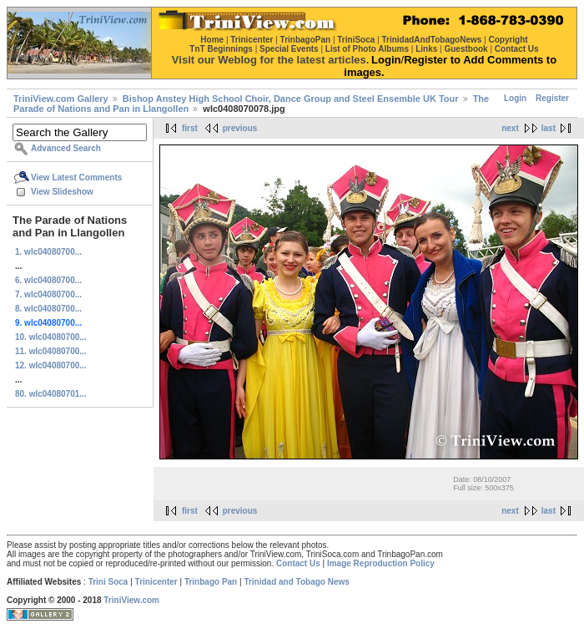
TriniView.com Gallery (60, 99)
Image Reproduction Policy (381, 563)
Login (515, 98)
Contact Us (298, 563)
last (548, 128)
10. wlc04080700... (51, 337)
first (190, 128)
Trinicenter (156, 581)
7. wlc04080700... (48, 294)
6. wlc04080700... (48, 280)
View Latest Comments (76, 177)
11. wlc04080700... (51, 351)
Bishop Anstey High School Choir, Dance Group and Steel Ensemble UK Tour (291, 99)
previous (240, 128)
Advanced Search (66, 148)
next (510, 128)
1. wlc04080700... (48, 251)
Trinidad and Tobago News (297, 581)
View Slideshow (62, 191)
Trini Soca (108, 581)
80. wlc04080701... (51, 393)
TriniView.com (131, 600)
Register (552, 98)
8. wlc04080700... (48, 308)
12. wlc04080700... (51, 365)
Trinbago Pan (210, 581)
